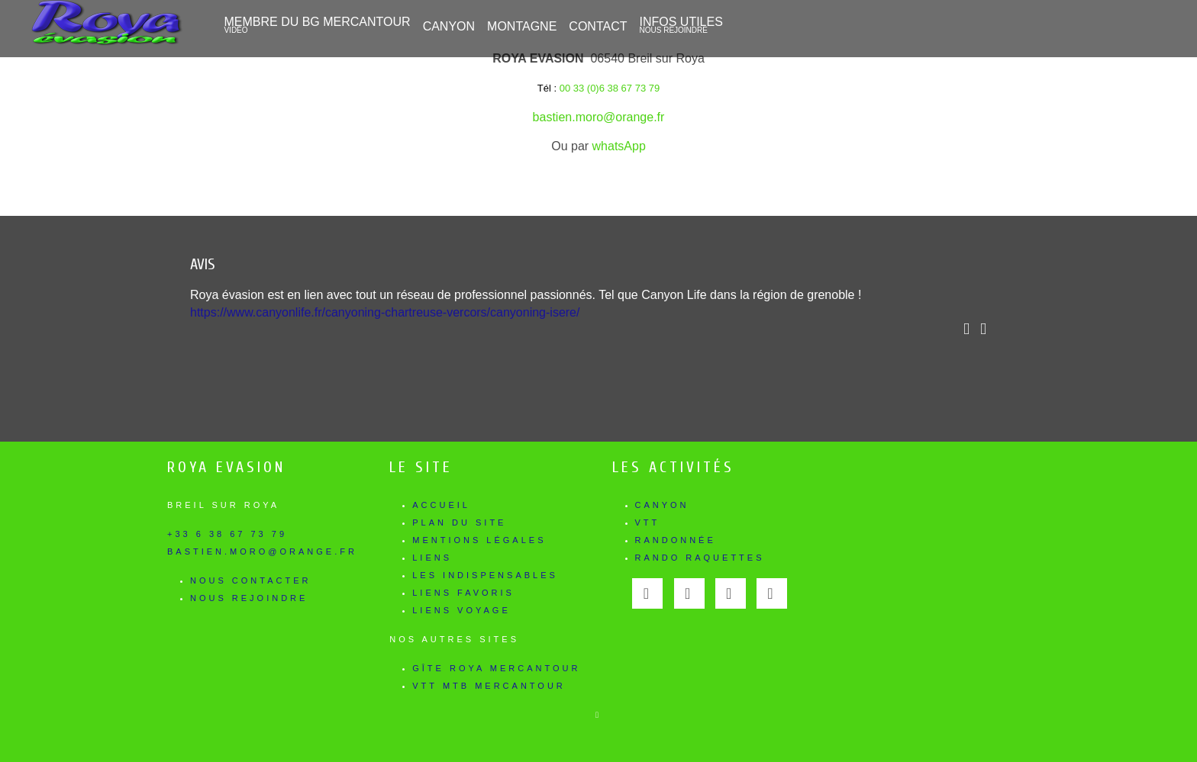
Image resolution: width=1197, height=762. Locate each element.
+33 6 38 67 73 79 (227, 534)
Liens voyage (461, 610)
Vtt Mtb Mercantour (489, 685)
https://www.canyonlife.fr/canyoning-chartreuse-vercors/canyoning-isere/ (384, 312)
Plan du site (459, 522)
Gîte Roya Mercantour (496, 668)
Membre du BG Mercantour (317, 25)
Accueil (441, 505)
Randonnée (675, 540)
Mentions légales (479, 540)
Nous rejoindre (249, 598)
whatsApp (619, 146)
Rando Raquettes (700, 557)
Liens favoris (463, 592)
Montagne (522, 26)
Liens (432, 557)
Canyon (662, 505)
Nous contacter (250, 580)
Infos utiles (680, 25)
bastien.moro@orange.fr (599, 117)
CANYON (449, 26)
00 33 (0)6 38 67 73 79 (610, 88)
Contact (598, 26)
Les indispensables (485, 575)
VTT (647, 522)
